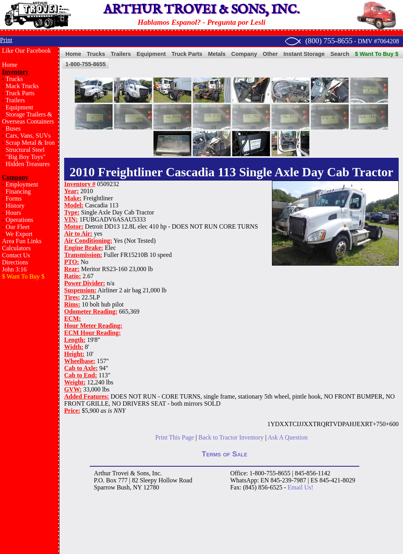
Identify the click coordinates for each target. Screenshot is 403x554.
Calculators (16, 248)
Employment (22, 184)
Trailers (15, 100)
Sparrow (104, 487)
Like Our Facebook (26, 50)
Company (244, 54)
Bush (123, 487)
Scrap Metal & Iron (30, 142)
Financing (18, 191)
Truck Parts (20, 93)
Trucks (14, 79)
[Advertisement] (29, 412)
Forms (14, 198)
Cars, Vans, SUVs (28, 135)
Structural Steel (25, 149)
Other (270, 54)
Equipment (19, 107)
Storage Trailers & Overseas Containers (28, 118)
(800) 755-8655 (329, 41)
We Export (19, 234)
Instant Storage (304, 54)
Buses (13, 128)
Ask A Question (287, 437)
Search (339, 54)
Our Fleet (18, 226)
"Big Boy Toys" (25, 156)
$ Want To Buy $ (376, 54)
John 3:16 (14, 269)
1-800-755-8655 (85, 64)
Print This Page (174, 437)
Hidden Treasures (28, 164)
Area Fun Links (21, 241)
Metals (217, 54)
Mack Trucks (22, 86)
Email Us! (300, 487)
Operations (19, 219)
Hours (13, 212)
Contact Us (16, 255)
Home (9, 64)
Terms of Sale (225, 454)
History (15, 205)
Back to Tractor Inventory (231, 437)
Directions (15, 262)
